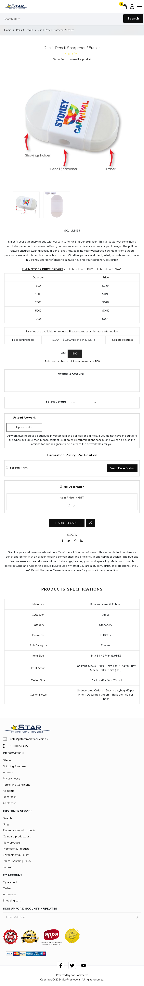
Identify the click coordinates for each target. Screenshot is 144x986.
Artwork (8, 772)
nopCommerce (79, 975)
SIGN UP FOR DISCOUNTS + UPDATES (30, 909)
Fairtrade (8, 867)
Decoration (10, 797)
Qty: (63, 353)
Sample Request (122, 340)
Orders (7, 888)
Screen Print (19, 468)
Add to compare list (90, 523)
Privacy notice (11, 778)
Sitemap (8, 760)
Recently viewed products (19, 830)
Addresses (9, 894)
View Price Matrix (122, 468)
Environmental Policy (16, 855)
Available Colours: (71, 374)
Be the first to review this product (72, 59)
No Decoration (74, 487)
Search (133, 18)
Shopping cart (11, 900)
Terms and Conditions (16, 785)
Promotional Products (16, 849)
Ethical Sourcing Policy (17, 861)
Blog (6, 824)
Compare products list (16, 836)
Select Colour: (56, 402)
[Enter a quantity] (75, 354)
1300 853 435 (15, 746)
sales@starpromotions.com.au (86, 440)
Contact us (9, 803)
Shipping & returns (14, 766)
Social (72, 535)
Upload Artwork (24, 418)
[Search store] (72, 19)
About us (8, 791)
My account (10, 882)
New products (11, 843)
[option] (26, 205)
